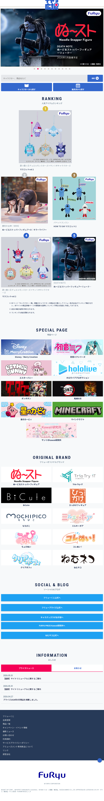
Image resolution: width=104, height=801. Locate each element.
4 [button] (45, 69)
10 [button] (66, 69)
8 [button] (59, 69)
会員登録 (6, 720)
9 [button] (62, 69)
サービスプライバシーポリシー (16, 742)
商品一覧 (6, 723)
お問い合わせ (8, 735)
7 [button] (55, 69)
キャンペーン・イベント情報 (15, 727)
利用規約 (6, 739)
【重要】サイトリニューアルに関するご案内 (22, 678)
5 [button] (48, 69)
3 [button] (41, 69)
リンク (5, 750)
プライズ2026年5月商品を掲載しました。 (21, 699)
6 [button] (52, 69)
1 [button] (34, 69)
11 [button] (69, 69)
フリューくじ (8, 716)
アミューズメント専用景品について (18, 746)
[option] (52, 38)
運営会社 (6, 754)
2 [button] (38, 69)
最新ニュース (8, 731)
